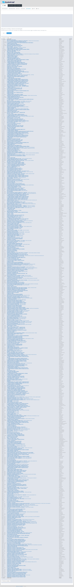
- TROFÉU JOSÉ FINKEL (19, 492)
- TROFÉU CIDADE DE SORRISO (21, 418)
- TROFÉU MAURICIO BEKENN (19, 532)
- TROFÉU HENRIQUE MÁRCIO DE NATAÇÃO (22, 283)
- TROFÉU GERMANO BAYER (19, 420)
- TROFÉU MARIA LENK (14, 183)
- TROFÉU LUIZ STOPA (13, 118)
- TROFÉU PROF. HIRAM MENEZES (21, 504)
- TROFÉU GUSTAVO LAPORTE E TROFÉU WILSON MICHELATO (25, 255)
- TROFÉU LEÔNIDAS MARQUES (21, 154)
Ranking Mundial (12, 8)
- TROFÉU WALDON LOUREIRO (17, 429)
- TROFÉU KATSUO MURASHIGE (20, 220)
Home (4, 5)
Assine (11, 5)
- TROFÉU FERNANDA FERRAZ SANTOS (22, 561)
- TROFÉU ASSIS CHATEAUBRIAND (21, 147)
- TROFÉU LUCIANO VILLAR (17, 487)
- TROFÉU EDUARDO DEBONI (17, 106)
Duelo (37, 8)
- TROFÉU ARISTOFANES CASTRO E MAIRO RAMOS (23, 396)
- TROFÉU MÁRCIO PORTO (18, 170)
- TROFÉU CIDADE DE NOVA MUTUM (21, 354)
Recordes (23, 8)
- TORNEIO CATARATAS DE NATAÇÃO (19, 551)
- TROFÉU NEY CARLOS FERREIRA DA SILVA (23, 399)
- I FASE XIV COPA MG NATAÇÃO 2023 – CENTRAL (20, 74)
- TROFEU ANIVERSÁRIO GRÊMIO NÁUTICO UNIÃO (20, 116)
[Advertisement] (37, 20)
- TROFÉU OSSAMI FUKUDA (20, 266)
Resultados (28, 8)
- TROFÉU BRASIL (18, 232)
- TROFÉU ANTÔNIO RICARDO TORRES (22, 332)
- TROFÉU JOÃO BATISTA (16, 177)
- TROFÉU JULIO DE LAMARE (19, 569)
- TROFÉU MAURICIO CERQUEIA (17, 341)
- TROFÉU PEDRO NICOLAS (21, 192)
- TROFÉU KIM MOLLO (20, 453)
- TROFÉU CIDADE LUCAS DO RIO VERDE (22, 549)
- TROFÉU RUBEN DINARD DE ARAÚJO (23, 252)
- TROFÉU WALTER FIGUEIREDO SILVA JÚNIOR (24, 544)
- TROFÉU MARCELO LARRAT (20, 338)
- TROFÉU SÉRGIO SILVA (19, 207)
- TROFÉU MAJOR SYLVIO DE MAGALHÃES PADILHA (22, 505)
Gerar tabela (9, 33)
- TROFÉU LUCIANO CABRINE (20, 160)
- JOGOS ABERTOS (17, 311)
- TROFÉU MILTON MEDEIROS (23, 308)
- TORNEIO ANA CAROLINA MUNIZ (23, 40)
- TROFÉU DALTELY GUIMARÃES (19, 570)
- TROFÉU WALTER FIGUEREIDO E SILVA (23, 415)
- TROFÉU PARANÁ (13, 400)
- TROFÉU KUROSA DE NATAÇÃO (18, 410)
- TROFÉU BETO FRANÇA (15, 181)
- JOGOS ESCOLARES (19, 101)
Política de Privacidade (19, 586)
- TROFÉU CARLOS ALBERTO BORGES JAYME (17, 108)
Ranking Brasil (5, 8)
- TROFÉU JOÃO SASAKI (18, 244)
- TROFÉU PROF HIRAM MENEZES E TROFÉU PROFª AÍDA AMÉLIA (28, 503)
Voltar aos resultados (6, 37)
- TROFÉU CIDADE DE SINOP (20, 173)
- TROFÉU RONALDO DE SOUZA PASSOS (20, 519)
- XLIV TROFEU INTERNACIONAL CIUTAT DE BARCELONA (21, 203)
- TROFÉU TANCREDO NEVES (21, 287)
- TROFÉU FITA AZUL (15, 555)
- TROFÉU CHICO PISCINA (19, 447)
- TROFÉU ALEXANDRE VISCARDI (20, 398)
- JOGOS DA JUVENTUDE (18, 385)
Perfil (33, 8)
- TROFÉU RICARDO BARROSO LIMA (22, 523)
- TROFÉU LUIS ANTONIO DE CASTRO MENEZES (23, 516)
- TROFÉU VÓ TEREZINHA (14, 46)
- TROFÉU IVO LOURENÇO (21, 205)
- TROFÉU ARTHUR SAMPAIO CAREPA (23, 280)
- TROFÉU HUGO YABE (20, 171)
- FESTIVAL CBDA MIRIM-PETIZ (21, 193)
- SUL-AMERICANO (17, 559)
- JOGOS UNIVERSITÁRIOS (20, 202)
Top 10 (18, 8)
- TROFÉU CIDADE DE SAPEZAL (22, 95)
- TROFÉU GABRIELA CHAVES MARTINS (18, 397)
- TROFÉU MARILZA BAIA (16, 187)
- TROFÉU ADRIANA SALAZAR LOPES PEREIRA (21, 474)
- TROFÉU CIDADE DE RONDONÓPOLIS (22, 267)
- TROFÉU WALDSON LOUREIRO (15, 430)
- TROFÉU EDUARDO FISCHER (19, 520)
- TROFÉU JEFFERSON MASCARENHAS (22, 511)
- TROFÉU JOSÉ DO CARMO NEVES (19, 543)
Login (18, 5)
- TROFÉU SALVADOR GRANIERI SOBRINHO (23, 152)
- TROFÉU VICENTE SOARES (18, 506)
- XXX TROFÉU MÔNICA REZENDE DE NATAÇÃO (22, 278)
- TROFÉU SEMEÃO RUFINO (19, 226)
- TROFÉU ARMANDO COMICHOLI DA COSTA (21, 148)
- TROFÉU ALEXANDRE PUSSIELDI (19, 158)
